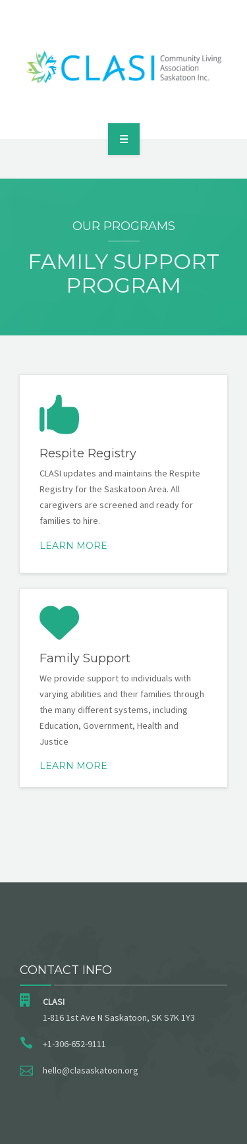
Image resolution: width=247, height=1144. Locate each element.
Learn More (73, 546)
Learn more (73, 766)
